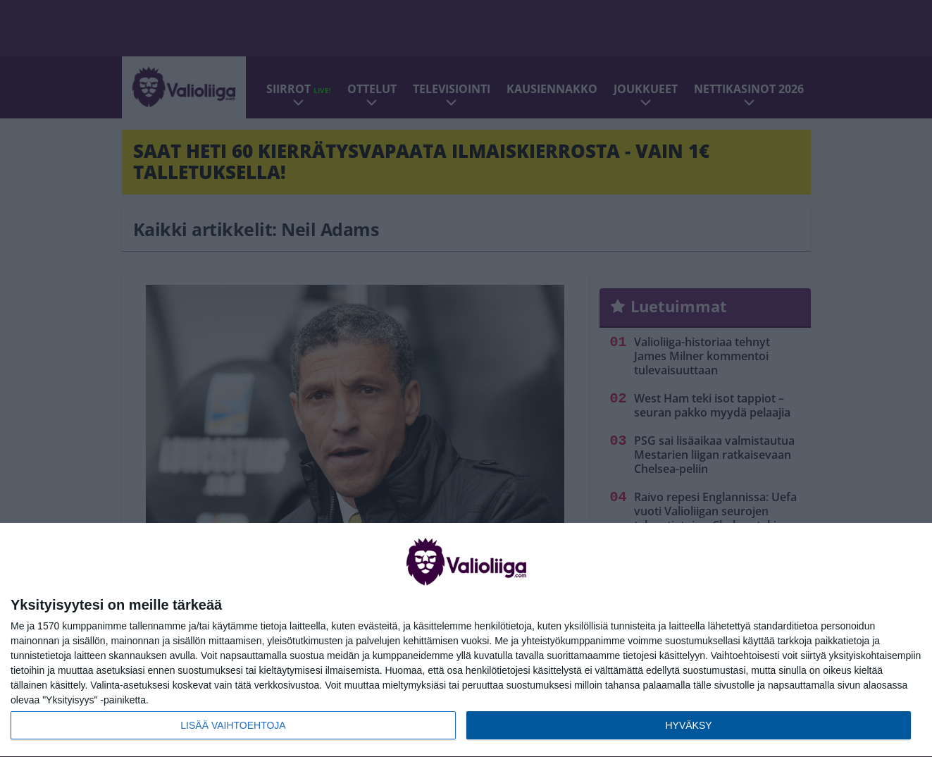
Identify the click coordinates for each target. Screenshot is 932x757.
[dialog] (466, 640)
